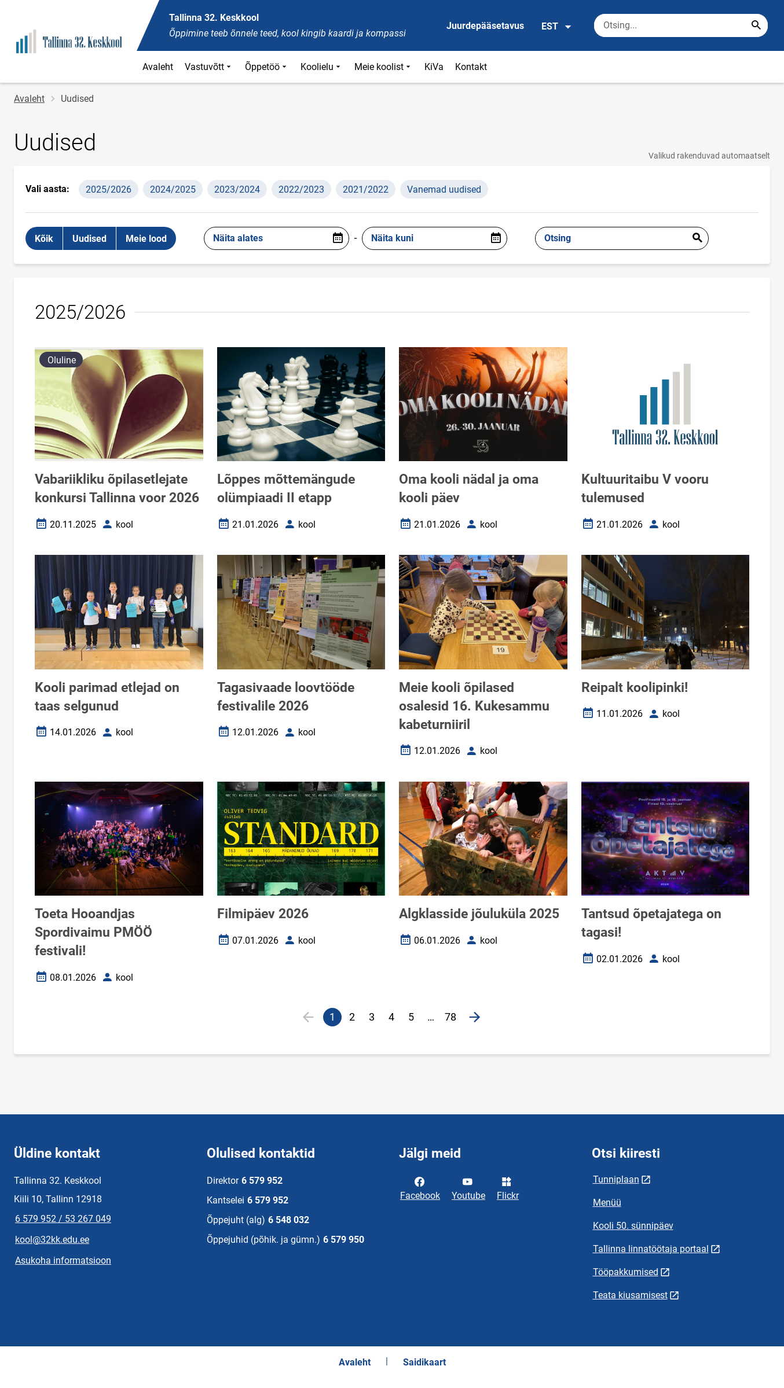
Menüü (607, 1202)
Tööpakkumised (625, 1271)
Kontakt (471, 66)
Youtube (468, 1188)
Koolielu (322, 66)
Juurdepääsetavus (485, 25)
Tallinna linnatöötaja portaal (651, 1248)
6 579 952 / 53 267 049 (63, 1218)
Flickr (508, 1188)
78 (452, 1018)
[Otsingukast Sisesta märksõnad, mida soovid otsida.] (681, 25)
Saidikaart (424, 1362)
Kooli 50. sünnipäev (633, 1225)
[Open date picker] (337, 238)
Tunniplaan (616, 1179)
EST (556, 27)
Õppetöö (267, 66)
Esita (697, 238)
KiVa (434, 66)
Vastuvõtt (209, 66)
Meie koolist (383, 66)
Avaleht (157, 66)
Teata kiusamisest (630, 1295)
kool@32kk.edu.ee (52, 1239)
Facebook (420, 1188)
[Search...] (756, 25)
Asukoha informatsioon (63, 1260)
